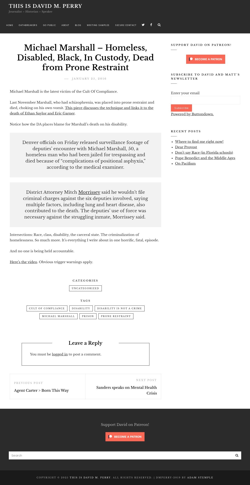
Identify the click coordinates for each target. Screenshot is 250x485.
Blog (78, 25)
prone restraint (116, 316)
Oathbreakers (28, 25)
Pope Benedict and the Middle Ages (205, 158)
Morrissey (89, 192)
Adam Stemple (200, 477)
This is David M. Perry (45, 6)
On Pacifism (185, 164)
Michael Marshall (58, 316)
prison (88, 316)
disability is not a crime (119, 308)
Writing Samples (98, 25)
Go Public (49, 25)
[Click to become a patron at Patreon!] (205, 59)
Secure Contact (125, 25)
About (65, 25)
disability (81, 308)
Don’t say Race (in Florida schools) (204, 153)
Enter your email (185, 93)
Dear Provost (186, 147)
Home (9, 25)
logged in (60, 354)
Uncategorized (85, 288)
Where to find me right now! (199, 142)
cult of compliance (47, 308)
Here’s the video (23, 262)
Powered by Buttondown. (192, 114)
